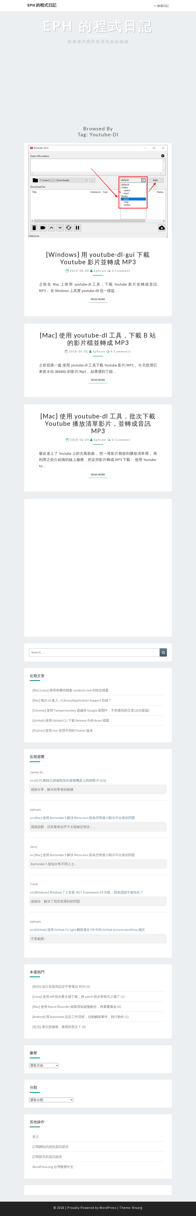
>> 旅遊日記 (161, 6)
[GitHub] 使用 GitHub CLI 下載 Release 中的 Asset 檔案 (70, 720)
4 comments (121, 351)
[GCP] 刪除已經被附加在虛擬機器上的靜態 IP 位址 (70, 780)
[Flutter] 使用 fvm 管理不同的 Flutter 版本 (62, 730)
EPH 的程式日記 (41, 5)
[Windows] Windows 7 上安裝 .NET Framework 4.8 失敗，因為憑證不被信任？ (88, 892)
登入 (35, 1136)
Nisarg (137, 1208)
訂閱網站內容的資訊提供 (50, 1147)
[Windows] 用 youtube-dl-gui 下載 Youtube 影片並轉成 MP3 (98, 258)
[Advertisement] (98, 90)
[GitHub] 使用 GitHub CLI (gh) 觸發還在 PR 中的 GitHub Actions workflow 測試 (89, 930)
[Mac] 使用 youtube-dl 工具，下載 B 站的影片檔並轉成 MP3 (98, 338)
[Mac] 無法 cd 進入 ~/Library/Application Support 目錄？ (72, 700)
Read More (99, 299)
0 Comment (121, 270)
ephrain (100, 270)
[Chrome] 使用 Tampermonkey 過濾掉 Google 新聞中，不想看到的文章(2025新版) (90, 710)
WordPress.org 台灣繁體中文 (52, 1167)
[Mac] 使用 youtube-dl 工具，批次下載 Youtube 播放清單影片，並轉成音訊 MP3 (98, 423)
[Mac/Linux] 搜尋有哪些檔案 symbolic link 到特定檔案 (70, 690)
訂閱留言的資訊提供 (47, 1157)
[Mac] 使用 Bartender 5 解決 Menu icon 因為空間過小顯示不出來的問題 (84, 818)
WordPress (107, 1208)
